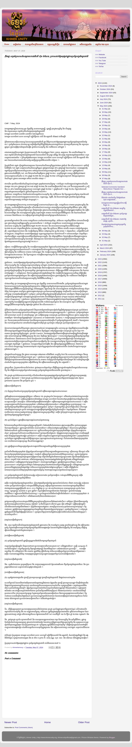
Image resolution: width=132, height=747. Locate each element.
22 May (105, 135)
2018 (100, 275)
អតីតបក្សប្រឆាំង (86, 44)
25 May (105, 125)
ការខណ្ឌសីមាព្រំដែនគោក (34, 44)
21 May (105, 139)
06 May (105, 231)
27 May (105, 122)
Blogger (112, 737)
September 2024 (106, 93)
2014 (100, 289)
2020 (100, 269)
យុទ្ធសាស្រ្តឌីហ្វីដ (53, 44)
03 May (105, 234)
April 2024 (104, 245)
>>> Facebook (100, 57)
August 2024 (105, 96)
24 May (105, 129)
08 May (105, 175)
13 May (105, 165)
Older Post (83, 722)
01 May (105, 241)
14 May (105, 162)
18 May (105, 149)
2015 (100, 285)
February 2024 (106, 251)
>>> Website (100, 54)
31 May (105, 109)
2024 (100, 83)
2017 (100, 279)
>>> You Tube (100, 61)
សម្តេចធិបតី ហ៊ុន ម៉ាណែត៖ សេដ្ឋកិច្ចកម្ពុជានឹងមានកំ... (113, 209)
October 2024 (105, 89)
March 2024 (104, 248)
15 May (105, 159)
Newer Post (10, 722)
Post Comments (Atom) (24, 727)
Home (6, 44)
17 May (105, 152)
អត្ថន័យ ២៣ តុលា (102, 44)
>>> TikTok (99, 66)
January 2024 (105, 255)
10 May (105, 169)
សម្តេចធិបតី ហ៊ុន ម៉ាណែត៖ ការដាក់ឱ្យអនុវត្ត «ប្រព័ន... (114, 220)
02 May (105, 237)
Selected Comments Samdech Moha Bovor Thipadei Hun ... (113, 188)
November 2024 (106, 86)
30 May (105, 112)
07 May (105, 178)
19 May (105, 145)
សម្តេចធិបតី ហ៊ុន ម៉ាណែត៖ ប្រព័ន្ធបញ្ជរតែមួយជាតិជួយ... (114, 215)
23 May (105, 132)
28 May (105, 119)
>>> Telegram (100, 63)
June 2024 (104, 103)
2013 (100, 292)
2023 (100, 259)
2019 (100, 272)
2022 (100, 262)
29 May (105, 115)
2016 (100, 282)
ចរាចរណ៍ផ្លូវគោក (69, 44)
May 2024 (104, 106)
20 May (105, 142)
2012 (100, 295)
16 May (105, 155)
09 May (105, 172)
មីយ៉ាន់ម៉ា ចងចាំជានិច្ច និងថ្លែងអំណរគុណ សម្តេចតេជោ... (113, 199)
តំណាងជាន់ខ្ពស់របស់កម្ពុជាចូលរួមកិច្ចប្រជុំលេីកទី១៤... (114, 225)
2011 (100, 299)
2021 (100, 266)
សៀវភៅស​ (17, 44)
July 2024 (104, 99)
